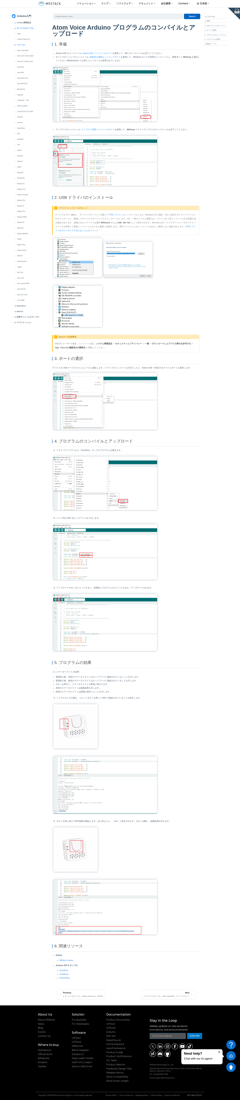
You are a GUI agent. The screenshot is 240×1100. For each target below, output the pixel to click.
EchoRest (63, 970)
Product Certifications (118, 1056)
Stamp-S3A (21, 211)
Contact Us (44, 1036)
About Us (45, 1014)
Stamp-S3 (20, 206)
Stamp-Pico (21, 200)
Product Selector (115, 1064)
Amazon (42, 1062)
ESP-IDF (111, 1036)
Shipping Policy (142, 1095)
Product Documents (118, 1020)
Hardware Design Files (119, 1068)
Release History (115, 1072)
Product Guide (114, 1052)
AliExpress (43, 1058)
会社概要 (166, 3)
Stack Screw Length (117, 1081)
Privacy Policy (111, 1095)
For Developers (80, 1024)
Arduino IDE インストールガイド (97, 53)
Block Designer (80, 1050)
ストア (105, 3)
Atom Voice (21, 45)
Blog (40, 1028)
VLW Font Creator (82, 1062)
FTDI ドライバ (115, 215)
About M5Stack (46, 1020)
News (41, 1024)
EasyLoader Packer (82, 1058)
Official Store (45, 1054)
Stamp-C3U (21, 189)
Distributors (44, 1050)
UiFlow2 (76, 1042)
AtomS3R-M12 (22, 83)
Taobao (42, 1066)
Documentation (118, 1014)
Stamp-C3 (20, 184)
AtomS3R (20, 72)
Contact (183, 3)
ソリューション (85, 3)
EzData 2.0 (78, 1054)
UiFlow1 (76, 1038)
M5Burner (77, 1046)
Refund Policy (156, 1095)
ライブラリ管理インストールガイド (98, 129)
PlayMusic (63, 974)
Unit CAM (20, 278)
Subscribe (195, 1035)
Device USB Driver (82, 1066)
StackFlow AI (113, 1040)
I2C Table (111, 1060)
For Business (79, 1020)
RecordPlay (64, 978)
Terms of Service (126, 1095)
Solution (78, 1014)
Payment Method (172, 1095)
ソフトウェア (123, 3)
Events (42, 1032)
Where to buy (48, 1045)
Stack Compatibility (117, 1076)
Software (79, 1032)
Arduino (111, 1032)
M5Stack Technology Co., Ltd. (64, 1095)
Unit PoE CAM (22, 295)
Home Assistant (115, 1044)
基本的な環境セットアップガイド (105, 57)
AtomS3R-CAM (22, 78)
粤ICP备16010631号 (194, 1095)
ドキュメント (146, 3)
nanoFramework (115, 1048)
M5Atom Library (66, 960)
